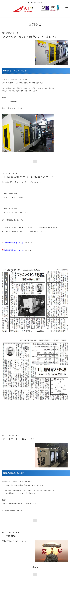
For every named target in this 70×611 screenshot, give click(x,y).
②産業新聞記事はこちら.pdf (14, 250)
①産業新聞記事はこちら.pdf (14, 243)
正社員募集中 (11, 536)
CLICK (35, 567)
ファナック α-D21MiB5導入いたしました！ (30, 36)
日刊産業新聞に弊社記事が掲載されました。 (30, 177)
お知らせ (35, 24)
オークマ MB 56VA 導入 (19, 439)
